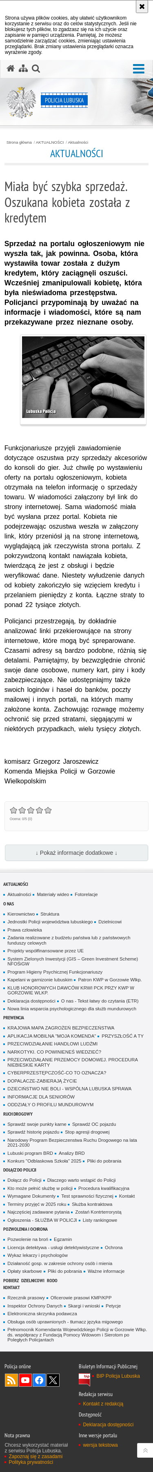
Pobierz (11, 1280)
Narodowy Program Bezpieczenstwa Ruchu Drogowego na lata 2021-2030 (72, 1143)
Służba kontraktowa (92, 1204)
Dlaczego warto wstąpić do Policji (81, 1180)
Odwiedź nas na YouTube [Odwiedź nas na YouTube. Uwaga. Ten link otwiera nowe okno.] (25, 1380)
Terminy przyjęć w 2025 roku (36, 1204)
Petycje (113, 1305)
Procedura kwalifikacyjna (103, 1188)
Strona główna (19, 142)
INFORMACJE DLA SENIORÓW (41, 1096)
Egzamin (63, 1239)
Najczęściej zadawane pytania (38, 1212)
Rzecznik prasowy (26, 1297)
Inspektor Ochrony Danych (34, 1305)
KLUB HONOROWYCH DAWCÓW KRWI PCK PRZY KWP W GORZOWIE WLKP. (70, 990)
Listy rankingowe (100, 1220)
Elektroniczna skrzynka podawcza (42, 1313)
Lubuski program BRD (30, 1153)
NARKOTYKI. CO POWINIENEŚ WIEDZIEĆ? (54, 1052)
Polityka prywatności (31, 1462)
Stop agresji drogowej (87, 1132)
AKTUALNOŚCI (50, 142)
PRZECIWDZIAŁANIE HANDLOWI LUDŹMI (52, 1043)
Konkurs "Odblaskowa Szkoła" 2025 (44, 1160)
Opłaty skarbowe (24, 1271)
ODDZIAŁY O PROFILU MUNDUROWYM (50, 1104)
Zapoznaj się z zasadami (35, 1456)
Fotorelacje (86, 894)
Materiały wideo (53, 894)
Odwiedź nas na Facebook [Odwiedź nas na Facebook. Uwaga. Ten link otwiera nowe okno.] (39, 1380)
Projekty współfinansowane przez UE (45, 950)
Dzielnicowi (110, 921)
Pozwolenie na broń (27, 1239)
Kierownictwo (21, 914)
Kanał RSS (11, 1380)
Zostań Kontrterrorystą (98, 1212)
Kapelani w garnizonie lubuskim (39, 979)
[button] (138, 69)
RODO (52, 1280)
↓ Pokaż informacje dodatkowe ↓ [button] (76, 852)
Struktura (49, 914)
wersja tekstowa (100, 1445)
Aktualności (78, 142)
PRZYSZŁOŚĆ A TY (123, 1036)
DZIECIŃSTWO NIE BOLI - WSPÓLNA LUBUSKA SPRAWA (69, 1088)
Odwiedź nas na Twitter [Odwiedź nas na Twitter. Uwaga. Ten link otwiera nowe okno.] (53, 1380)
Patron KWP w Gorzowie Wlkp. (110, 979)
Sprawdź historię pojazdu (33, 1132)
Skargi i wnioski (84, 1305)
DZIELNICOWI (32, 1280)
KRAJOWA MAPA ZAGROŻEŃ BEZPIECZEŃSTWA (60, 1027)
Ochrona (114, 1247)
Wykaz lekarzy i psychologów (37, 1255)
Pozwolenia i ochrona (25, 1229)
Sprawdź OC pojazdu (94, 1124)
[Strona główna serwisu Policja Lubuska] (11, 68)
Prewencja (13, 1017)
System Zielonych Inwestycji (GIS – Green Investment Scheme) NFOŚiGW (72, 961)
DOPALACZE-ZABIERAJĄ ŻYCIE (42, 1080)
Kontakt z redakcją (103, 1404)
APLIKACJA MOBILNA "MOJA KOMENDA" (51, 1036)
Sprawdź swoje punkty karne (37, 1124)
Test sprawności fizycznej (87, 1196)
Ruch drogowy (18, 1114)
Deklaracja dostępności (31, 1000)
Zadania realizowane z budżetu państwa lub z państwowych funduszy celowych (68, 940)
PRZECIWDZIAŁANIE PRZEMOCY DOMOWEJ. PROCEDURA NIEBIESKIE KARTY (72, 1062)
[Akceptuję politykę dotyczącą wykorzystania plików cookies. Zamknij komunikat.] (142, 6)
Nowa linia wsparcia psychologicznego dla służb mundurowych (71, 1008)
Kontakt (127, 1196)
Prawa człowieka (24, 929)
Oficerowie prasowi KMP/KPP (81, 1297)
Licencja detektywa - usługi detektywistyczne (53, 1247)
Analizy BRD (72, 1153)
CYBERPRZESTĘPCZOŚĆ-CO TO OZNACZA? (56, 1072)
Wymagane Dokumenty (31, 1196)
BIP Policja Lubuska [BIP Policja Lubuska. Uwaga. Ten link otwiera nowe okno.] (118, 1376)
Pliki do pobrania (104, 1160)
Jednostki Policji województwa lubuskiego (50, 921)
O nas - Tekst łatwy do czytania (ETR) (100, 1000)
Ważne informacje (106, 1271)
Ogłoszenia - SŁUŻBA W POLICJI (42, 1220)
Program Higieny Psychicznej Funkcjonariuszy (54, 971)
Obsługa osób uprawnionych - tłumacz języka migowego (65, 1321)
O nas (8, 904)
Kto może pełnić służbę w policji (40, 1188)
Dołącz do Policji (19, 1170)
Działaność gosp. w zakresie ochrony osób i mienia (59, 1263)
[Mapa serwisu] (23, 68)
